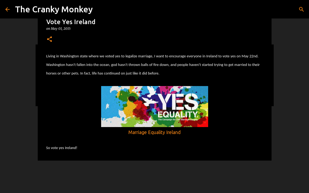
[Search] (301, 9)
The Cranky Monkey (54, 9)
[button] (49, 39)
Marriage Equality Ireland (154, 132)
